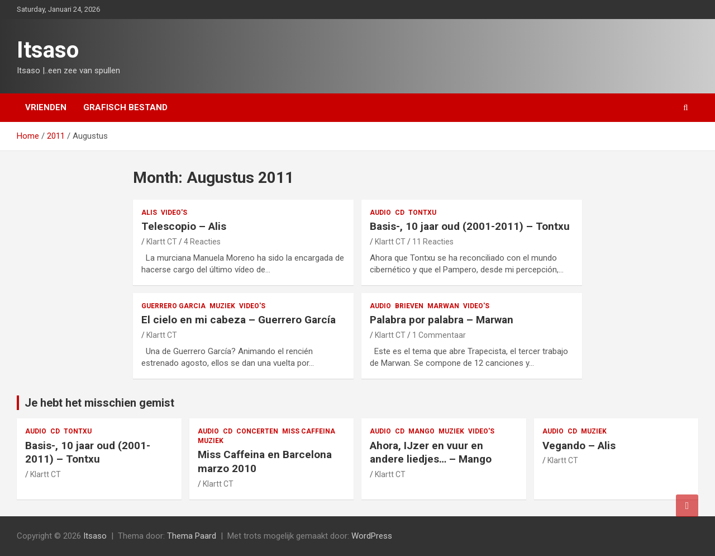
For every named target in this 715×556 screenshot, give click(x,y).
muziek (222, 306)
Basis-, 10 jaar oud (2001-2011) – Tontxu (470, 226)
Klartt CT (161, 241)
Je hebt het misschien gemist (99, 402)
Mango (421, 431)
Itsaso (48, 50)
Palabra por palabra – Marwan (441, 319)
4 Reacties (202, 241)
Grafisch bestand (125, 107)
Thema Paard (191, 536)
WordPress (371, 536)
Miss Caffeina (308, 431)
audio (380, 212)
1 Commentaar (439, 335)
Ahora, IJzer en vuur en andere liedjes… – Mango (431, 452)
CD (399, 212)
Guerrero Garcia (173, 306)
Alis (149, 212)
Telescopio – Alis (183, 226)
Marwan (443, 306)
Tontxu (422, 212)
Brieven (409, 306)
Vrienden (45, 107)
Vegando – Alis (579, 445)
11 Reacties (433, 241)
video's (174, 212)
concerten (257, 431)
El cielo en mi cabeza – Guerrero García (238, 319)
